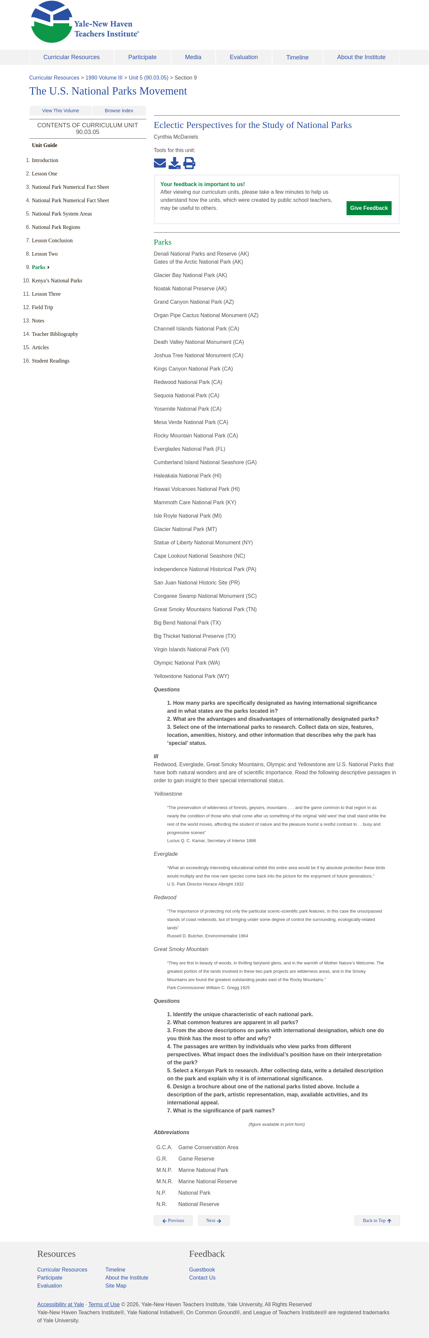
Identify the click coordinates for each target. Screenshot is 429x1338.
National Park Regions (56, 227)
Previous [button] (173, 1220)
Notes (38, 320)
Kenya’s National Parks (57, 280)
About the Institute (361, 57)
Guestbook (202, 1270)
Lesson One (44, 173)
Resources (56, 1254)
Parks (38, 267)
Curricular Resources (71, 57)
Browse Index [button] (119, 110)
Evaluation (244, 57)
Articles (40, 347)
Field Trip (42, 307)
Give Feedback (369, 208)
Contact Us (202, 1278)
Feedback (207, 1254)
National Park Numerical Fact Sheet (70, 187)
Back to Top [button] (377, 1220)
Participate (142, 57)
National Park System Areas (62, 214)
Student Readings (50, 361)
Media (193, 57)
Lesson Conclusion (52, 240)
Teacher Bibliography (55, 334)
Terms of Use (104, 1304)
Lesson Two (45, 254)
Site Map (116, 1286)
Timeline (297, 57)
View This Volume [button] (60, 110)
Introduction (45, 160)
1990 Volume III (104, 78)
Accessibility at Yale (60, 1304)
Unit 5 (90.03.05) (148, 78)
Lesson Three (46, 294)
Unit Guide (44, 145)
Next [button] (213, 1220)
